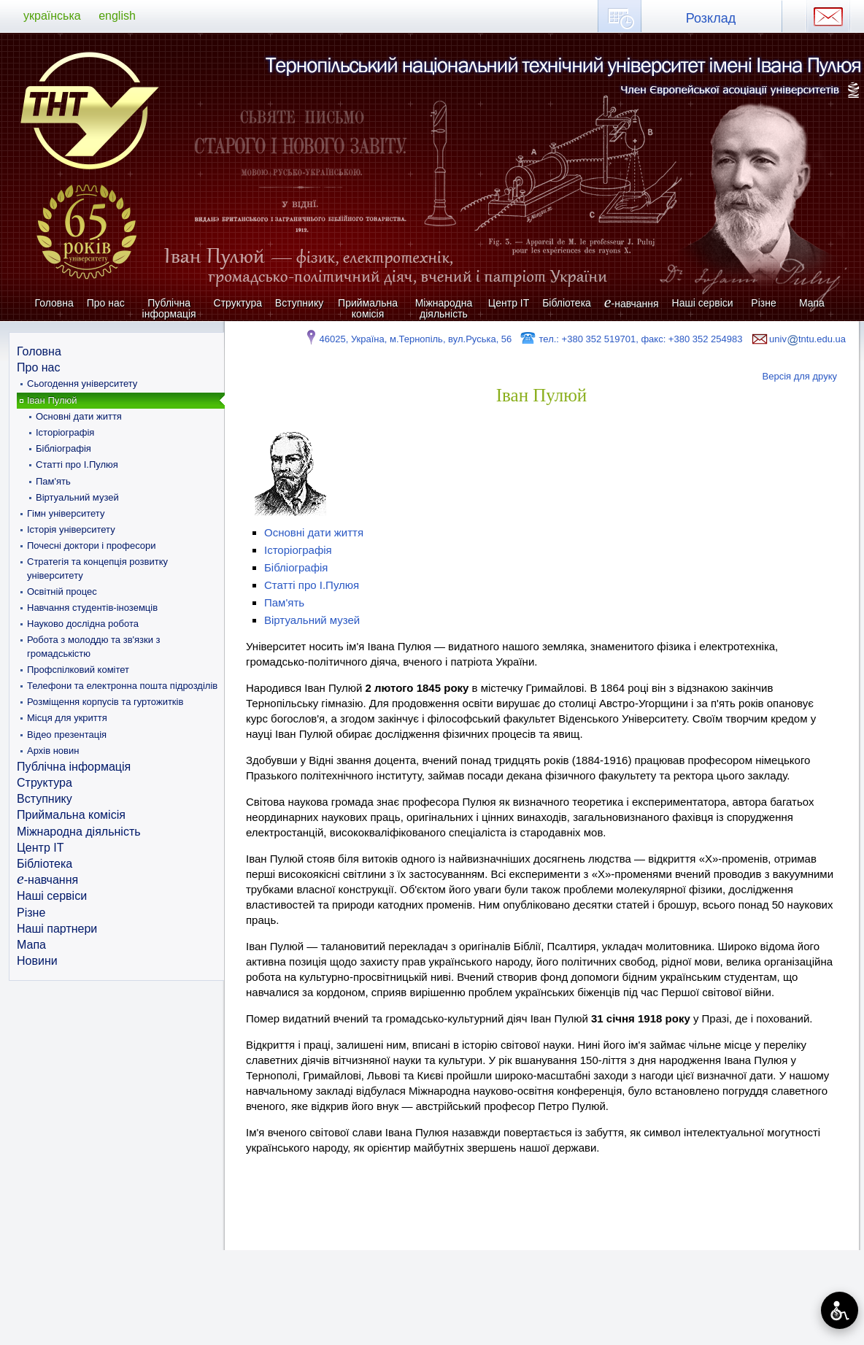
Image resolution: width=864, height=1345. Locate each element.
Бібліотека (566, 303)
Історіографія (65, 432)
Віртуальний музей (77, 497)
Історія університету (71, 529)
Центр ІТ (508, 303)
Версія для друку (800, 376)
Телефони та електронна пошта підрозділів (122, 685)
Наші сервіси (702, 303)
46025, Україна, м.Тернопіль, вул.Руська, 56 (407, 339)
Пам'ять (53, 481)
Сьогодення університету (82, 383)
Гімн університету (65, 513)
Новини (37, 961)
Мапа (812, 303)
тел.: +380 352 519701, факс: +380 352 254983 (631, 339)
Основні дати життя (79, 416)
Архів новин (53, 750)
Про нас (106, 303)
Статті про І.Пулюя (77, 464)
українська (52, 15)
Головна (54, 303)
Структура (238, 303)
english (117, 15)
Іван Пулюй (52, 400)
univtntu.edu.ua (797, 339)
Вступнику (299, 303)
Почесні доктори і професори (91, 545)
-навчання (631, 303)
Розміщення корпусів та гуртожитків (105, 701)
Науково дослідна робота (83, 623)
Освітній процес (62, 591)
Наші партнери (57, 928)
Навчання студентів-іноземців (92, 607)
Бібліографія (63, 448)
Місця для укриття (67, 717)
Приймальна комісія (368, 308)
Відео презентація (67, 734)
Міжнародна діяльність (444, 308)
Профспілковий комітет (78, 669)
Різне (763, 303)
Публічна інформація (169, 308)
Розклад (711, 18)
